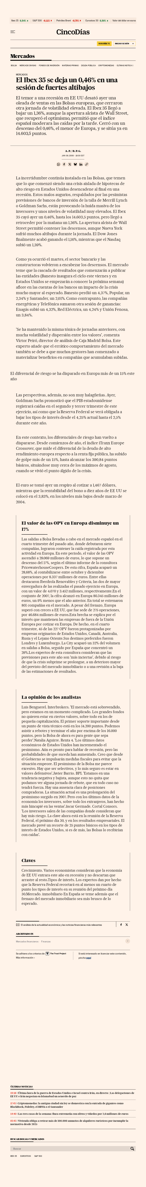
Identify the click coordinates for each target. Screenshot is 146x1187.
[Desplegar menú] (12, 32)
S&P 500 (37, 20)
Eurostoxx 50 (92, 20)
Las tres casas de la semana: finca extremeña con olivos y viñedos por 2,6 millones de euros (73, 1113)
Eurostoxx (25, 1156)
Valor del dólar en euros (124, 20)
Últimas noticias (125, 65)
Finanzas (45, 941)
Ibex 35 (14, 20)
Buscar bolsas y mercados (27, 1139)
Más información (25, 957)
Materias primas (70, 65)
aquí (88, 957)
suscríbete (104, 43)
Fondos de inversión (49, 65)
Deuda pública (88, 65)
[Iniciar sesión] (124, 43)
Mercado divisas (28, 65)
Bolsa (14, 65)
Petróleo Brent (63, 20)
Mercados (22, 56)
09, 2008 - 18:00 (73, 156)
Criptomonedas (106, 65)
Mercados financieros (27, 941)
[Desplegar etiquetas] (127, 941)
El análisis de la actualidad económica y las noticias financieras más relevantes (61, 924)
